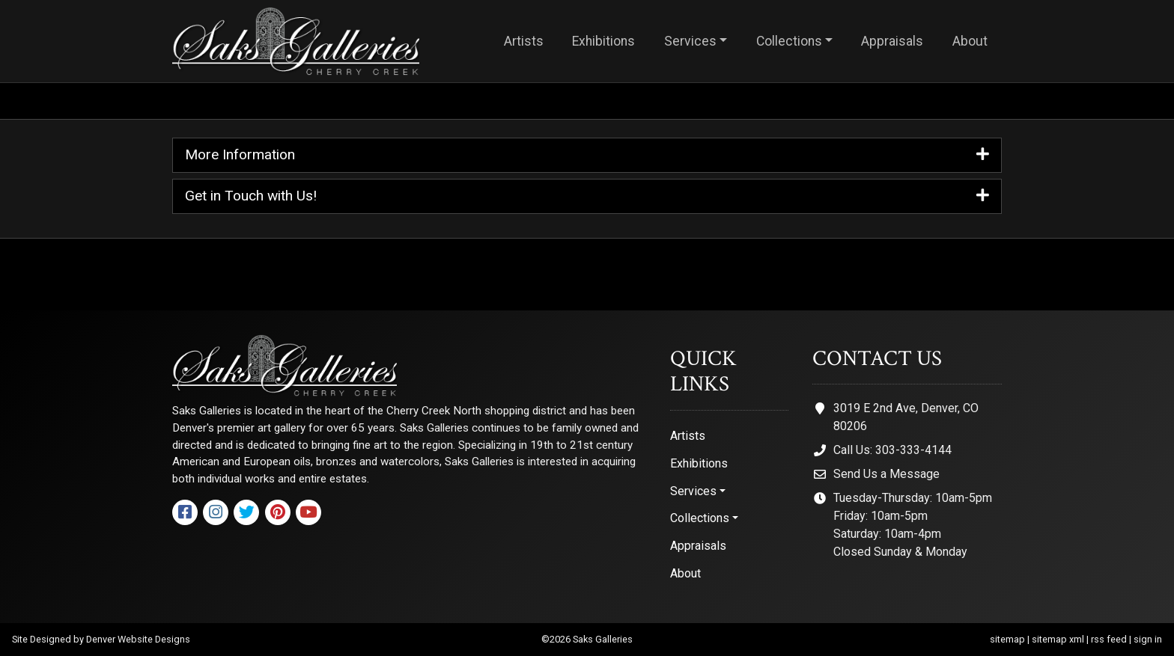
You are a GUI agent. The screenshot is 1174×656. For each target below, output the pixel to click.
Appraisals (892, 41)
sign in (1148, 639)
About (970, 41)
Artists (524, 41)
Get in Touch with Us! (587, 196)
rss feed (1109, 639)
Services (690, 41)
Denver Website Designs (138, 639)
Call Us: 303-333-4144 (892, 450)
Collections (789, 41)
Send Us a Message (886, 474)
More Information (587, 155)
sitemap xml (1058, 639)
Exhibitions (603, 41)
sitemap (1007, 639)
